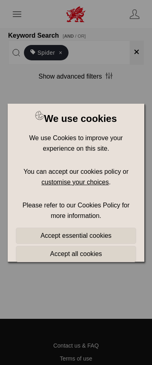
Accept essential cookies (76, 235)
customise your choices (75, 182)
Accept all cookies (76, 253)
